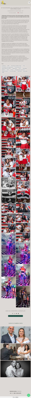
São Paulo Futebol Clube (16, 65)
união (7, 69)
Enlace (12, 69)
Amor (20, 68)
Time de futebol (12, 71)
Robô (3, 72)
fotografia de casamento (20, 69)
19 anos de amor (18, 67)
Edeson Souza (5, 71)
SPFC (8, 65)
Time (24, 65)
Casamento (14, 68)
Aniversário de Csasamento (7, 67)
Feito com (15, 397)
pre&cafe (4, 65)
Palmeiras (20, 71)
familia (3, 69)
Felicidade (25, 68)
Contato (19, 391)
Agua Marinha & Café (6, 68)
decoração (25, 71)
